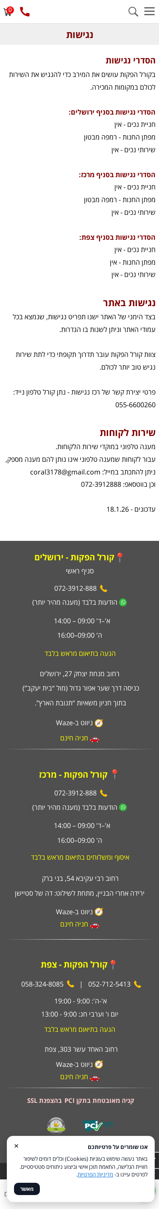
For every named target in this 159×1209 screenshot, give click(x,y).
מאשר (26, 1189)
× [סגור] (16, 1145)
